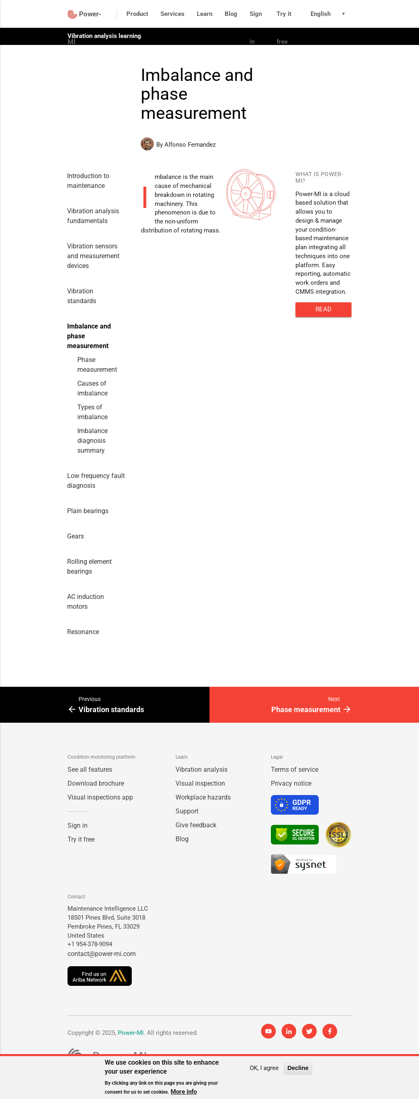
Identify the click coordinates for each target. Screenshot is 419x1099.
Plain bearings (87, 511)
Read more (323, 311)
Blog (231, 14)
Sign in (256, 27)
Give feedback (196, 825)
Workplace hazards (203, 797)
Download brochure (96, 783)
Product (137, 14)
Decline (298, 1068)
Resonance (83, 632)
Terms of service (294, 769)
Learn (204, 14)
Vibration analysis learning (104, 36)
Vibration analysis (202, 769)
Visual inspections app (100, 797)
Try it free (284, 27)
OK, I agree (264, 1068)
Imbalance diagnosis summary (92, 440)
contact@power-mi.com (102, 954)
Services (172, 14)
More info (184, 1091)
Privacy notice (291, 783)
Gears (75, 536)
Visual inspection (200, 783)
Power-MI (131, 1033)
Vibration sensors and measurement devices (93, 256)
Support (187, 811)
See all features (90, 769)
